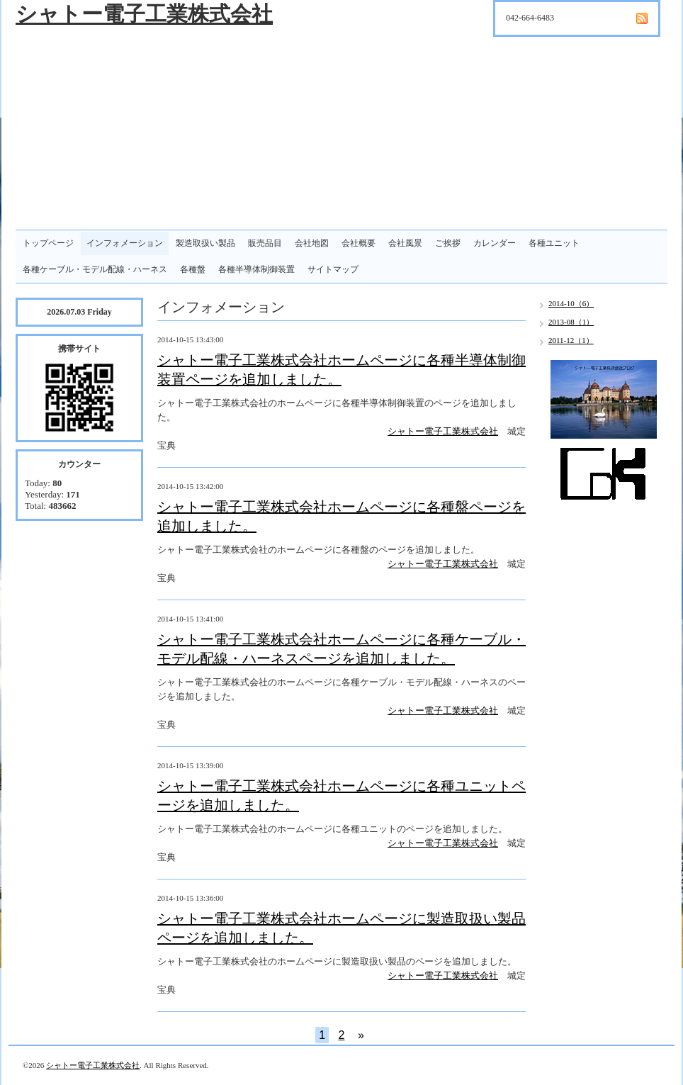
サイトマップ (333, 269)
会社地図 (312, 243)
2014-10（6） (571, 303)
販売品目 (265, 243)
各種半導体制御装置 (256, 269)
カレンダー (494, 243)
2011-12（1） (571, 340)
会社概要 (359, 243)
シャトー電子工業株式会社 (144, 14)
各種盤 (192, 269)
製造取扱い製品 (205, 243)
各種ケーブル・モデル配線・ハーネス (95, 269)
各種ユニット (554, 243)
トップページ (48, 243)
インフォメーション (124, 243)
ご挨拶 (448, 243)
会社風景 (405, 243)
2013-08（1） (571, 321)
